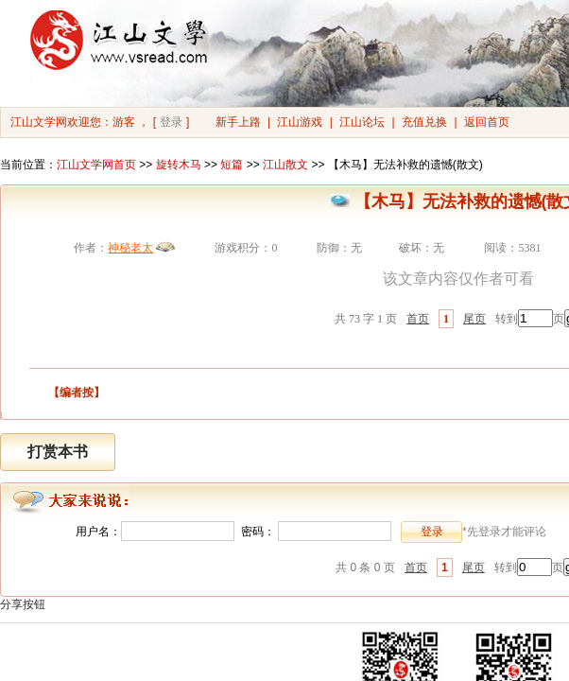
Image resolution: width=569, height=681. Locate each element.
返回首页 (486, 122)
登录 (171, 122)
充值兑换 (424, 122)
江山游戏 (299, 122)
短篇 (231, 164)
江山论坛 (362, 122)
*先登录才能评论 (504, 531)
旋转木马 (178, 164)
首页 (417, 318)
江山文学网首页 (96, 164)
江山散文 (285, 164)
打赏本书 (57, 452)
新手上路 (238, 122)
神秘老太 (130, 247)
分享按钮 (22, 604)
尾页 (474, 318)
